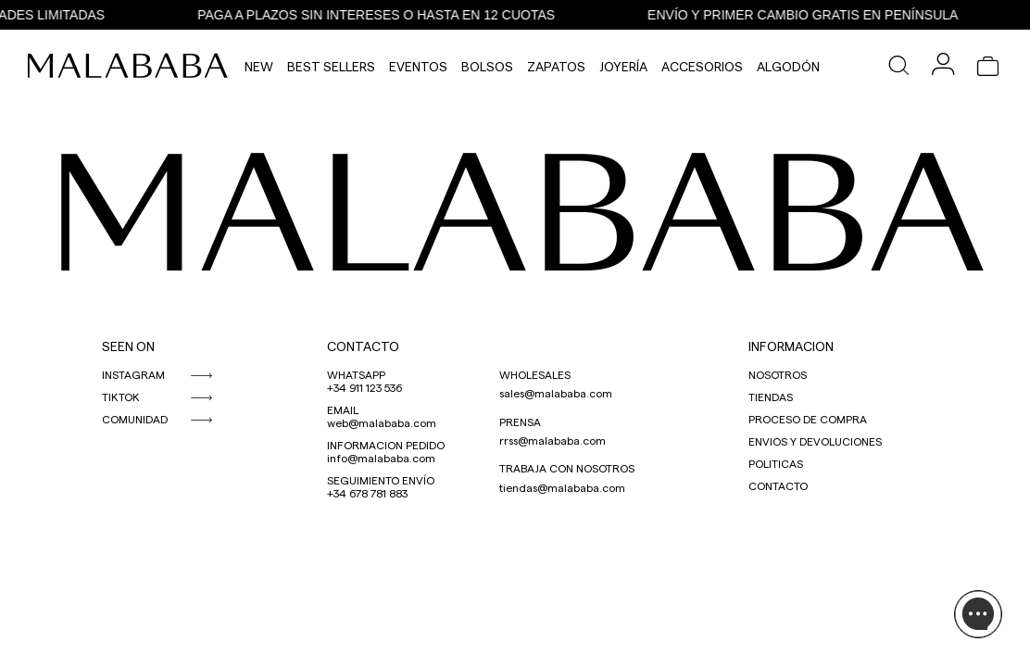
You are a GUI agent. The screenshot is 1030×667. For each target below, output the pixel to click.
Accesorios (702, 66)
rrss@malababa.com (552, 440)
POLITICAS (775, 463)
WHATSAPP (356, 374)
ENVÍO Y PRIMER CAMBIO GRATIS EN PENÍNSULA (809, 14)
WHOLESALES (535, 374)
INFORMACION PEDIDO (386, 444)
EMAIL (342, 409)
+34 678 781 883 (367, 492)
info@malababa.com (381, 457)
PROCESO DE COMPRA (807, 418)
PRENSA (520, 421)
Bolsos (487, 66)
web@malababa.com (381, 422)
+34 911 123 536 (364, 387)
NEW (259, 66)
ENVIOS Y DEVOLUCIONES (815, 440)
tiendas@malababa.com (562, 487)
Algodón (788, 66)
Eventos (418, 66)
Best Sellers (331, 66)
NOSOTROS (777, 374)
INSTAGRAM (133, 374)
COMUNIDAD (135, 418)
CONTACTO (363, 346)
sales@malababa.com (555, 392)
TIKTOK (121, 396)
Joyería (623, 66)
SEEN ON (128, 346)
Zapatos (556, 66)
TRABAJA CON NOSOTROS (566, 467)
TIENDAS (770, 396)
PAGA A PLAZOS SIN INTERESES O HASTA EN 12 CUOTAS (382, 14)
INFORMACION (791, 346)
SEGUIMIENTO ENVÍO (380, 479)
